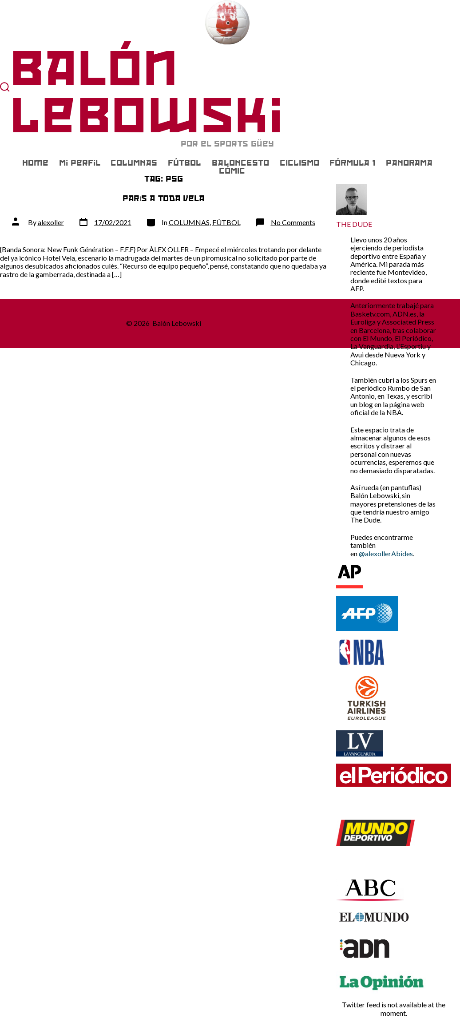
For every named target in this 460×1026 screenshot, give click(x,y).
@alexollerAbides (386, 553)
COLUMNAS (134, 163)
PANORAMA (409, 163)
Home (35, 163)
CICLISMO (299, 163)
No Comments (293, 222)
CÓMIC (232, 171)
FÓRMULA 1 (352, 163)
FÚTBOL (184, 163)
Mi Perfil (79, 163)
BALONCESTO (240, 163)
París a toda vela (163, 198)
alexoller (51, 222)
